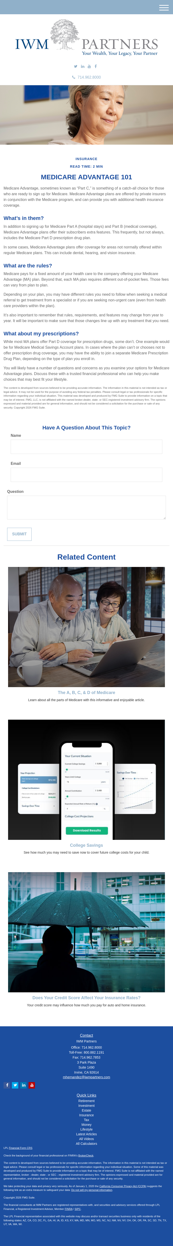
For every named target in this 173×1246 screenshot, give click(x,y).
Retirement (86, 1101)
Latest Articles (86, 1134)
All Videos (86, 1139)
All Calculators (86, 1144)
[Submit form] (19, 534)
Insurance (86, 1115)
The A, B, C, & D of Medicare (86, 692)
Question (15, 492)
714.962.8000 (86, 77)
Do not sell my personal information (91, 1190)
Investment (86, 1106)
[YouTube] (89, 66)
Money (86, 1125)
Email (16, 463)
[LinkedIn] (82, 66)
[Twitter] (75, 66)
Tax (86, 1120)
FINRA (68, 1209)
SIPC (78, 1209)
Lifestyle (86, 1129)
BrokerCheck (86, 1155)
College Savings (86, 845)
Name (16, 435)
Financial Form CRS (20, 1147)
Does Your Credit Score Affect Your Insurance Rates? (86, 997)
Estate (86, 1110)
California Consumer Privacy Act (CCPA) (122, 1186)
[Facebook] (96, 66)
